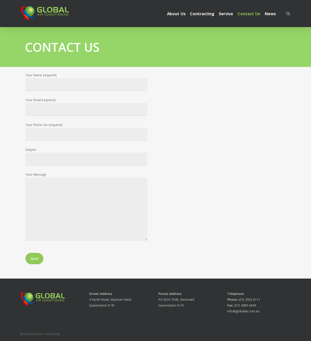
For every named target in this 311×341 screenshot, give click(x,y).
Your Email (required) (86, 107)
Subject (86, 156)
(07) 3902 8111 (243, 299)
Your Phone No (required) (86, 132)
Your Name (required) (86, 82)
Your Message (86, 207)
